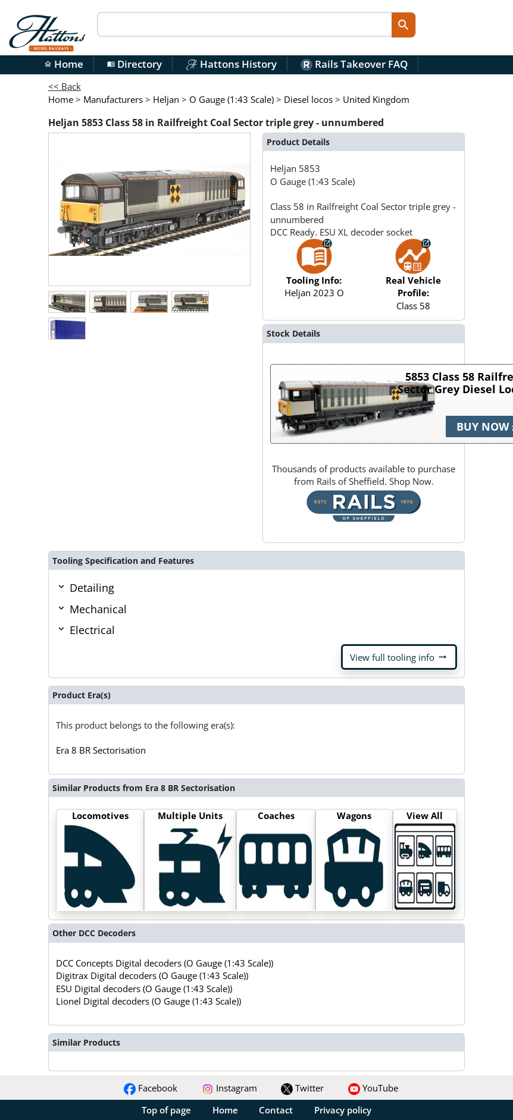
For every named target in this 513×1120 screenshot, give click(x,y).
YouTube (373, 1088)
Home (63, 64)
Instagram (229, 1088)
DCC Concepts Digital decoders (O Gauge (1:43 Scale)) (164, 963)
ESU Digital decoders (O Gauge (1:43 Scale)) (144, 988)
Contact (276, 1110)
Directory (134, 64)
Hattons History (231, 64)
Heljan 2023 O (314, 274)
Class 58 (413, 280)
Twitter (302, 1088)
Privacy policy (342, 1110)
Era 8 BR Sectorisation (101, 750)
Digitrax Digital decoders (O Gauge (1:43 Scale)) (152, 975)
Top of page (166, 1110)
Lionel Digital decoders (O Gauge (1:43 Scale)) (148, 1001)
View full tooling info (399, 657)
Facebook (150, 1088)
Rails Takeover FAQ (354, 64)
